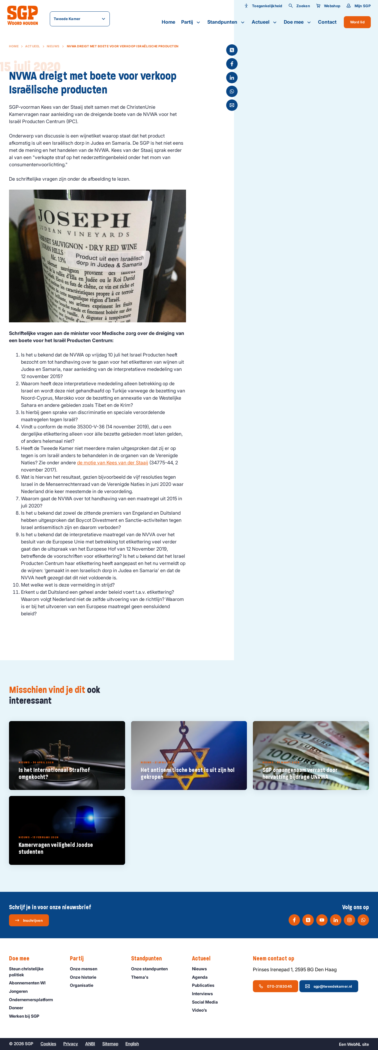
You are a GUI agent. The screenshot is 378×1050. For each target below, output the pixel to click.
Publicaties (206, 985)
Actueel (265, 22)
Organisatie (84, 985)
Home (168, 22)
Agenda (202, 977)
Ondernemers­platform (33, 999)
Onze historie (86, 977)
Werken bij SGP (27, 1016)
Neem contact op (276, 958)
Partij (191, 22)
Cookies (48, 1043)
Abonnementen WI (30, 983)
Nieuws (53, 46)
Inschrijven (29, 920)
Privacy (70, 1043)
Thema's (142, 977)
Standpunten (226, 22)
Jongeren (21, 991)
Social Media (207, 1002)
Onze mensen (86, 969)
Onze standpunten (152, 969)
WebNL (354, 1044)
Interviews (205, 993)
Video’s (202, 1010)
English (132, 1043)
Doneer (18, 1007)
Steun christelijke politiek (34, 971)
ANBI (90, 1043)
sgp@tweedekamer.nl (328, 986)
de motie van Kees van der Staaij (112, 463)
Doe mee (298, 22)
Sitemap (110, 1043)
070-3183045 (275, 986)
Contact (327, 22)
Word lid (357, 22)
